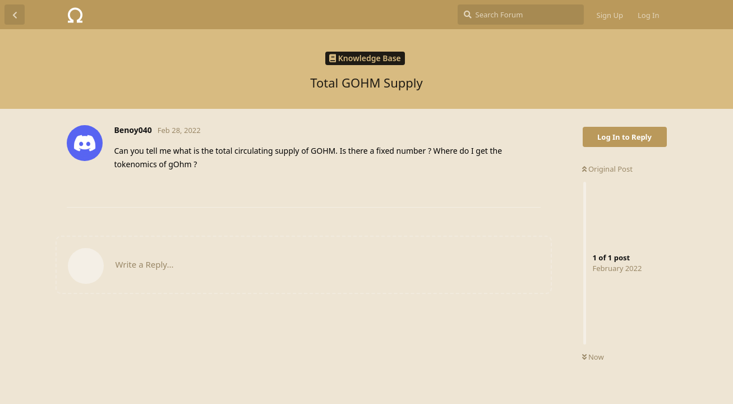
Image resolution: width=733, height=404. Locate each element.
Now (593, 357)
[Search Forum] (521, 14)
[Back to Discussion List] (14, 14)
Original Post (607, 169)
